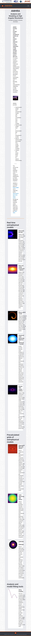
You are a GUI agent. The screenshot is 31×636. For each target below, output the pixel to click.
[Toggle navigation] (28, 6)
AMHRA (6, 5)
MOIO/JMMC (16, 187)
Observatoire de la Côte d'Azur (21, 634)
